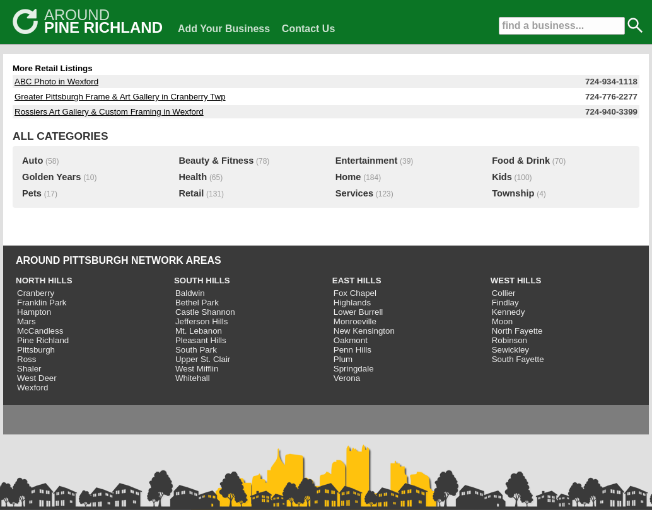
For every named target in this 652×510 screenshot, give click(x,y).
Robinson (509, 340)
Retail (191, 193)
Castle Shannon (205, 312)
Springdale (354, 368)
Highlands (352, 302)
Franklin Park (42, 302)
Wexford (32, 387)
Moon (502, 321)
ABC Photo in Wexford (56, 81)
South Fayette (518, 359)
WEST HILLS (516, 280)
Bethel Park (197, 302)
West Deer (37, 378)
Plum (343, 359)
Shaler (29, 368)
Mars (26, 321)
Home (348, 177)
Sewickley (510, 349)
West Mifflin (196, 368)
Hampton (34, 312)
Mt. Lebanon (198, 331)
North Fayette (517, 331)
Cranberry (35, 293)
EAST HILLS (356, 280)
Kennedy (508, 312)
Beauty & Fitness (215, 161)
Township (513, 193)
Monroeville (355, 321)
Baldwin (190, 293)
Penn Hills (352, 349)
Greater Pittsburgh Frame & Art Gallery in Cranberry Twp (120, 96)
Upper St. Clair (202, 359)
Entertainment (366, 161)
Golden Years (51, 177)
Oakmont (351, 340)
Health (192, 177)
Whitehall (192, 378)
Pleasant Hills (200, 340)
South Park (196, 349)
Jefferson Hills (201, 321)
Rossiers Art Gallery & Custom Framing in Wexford (109, 111)
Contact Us (308, 28)
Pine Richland (43, 340)
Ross (26, 359)
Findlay (505, 302)
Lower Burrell (358, 312)
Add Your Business (224, 28)
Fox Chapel (355, 293)
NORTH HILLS (44, 280)
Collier (504, 293)
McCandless (40, 331)
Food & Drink (521, 161)
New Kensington (364, 331)
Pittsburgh (36, 349)
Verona (347, 378)
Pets (32, 193)
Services (354, 193)
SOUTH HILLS (202, 280)
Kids (502, 177)
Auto (32, 161)
